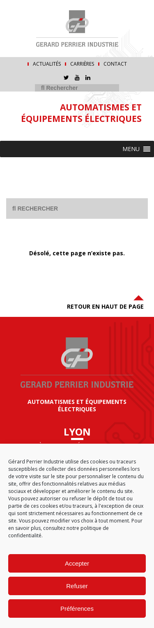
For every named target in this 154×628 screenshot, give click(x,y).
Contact (115, 64)
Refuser (77, 585)
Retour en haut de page (105, 301)
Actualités (47, 64)
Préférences (77, 608)
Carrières (82, 64)
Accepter (77, 563)
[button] (131, 149)
